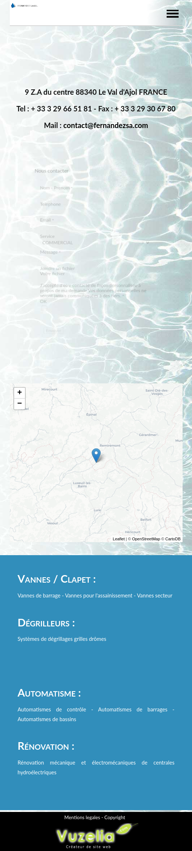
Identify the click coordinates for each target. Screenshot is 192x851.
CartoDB (172, 544)
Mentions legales (82, 817)
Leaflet (119, 544)
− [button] (19, 409)
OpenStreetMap (146, 544)
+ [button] (19, 398)
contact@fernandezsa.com (105, 125)
